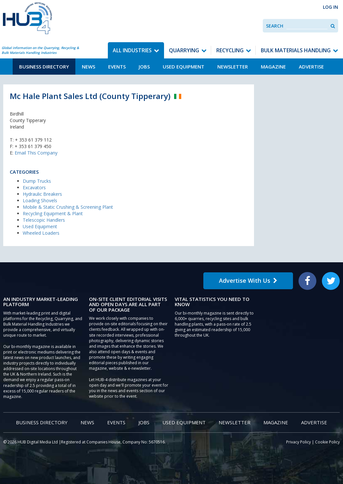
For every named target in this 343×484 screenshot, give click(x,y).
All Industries (132, 50)
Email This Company (36, 153)
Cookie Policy (327, 442)
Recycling (230, 50)
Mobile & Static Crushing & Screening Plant (68, 207)
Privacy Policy (298, 442)
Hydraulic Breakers (42, 194)
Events (117, 66)
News (88, 66)
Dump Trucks (37, 181)
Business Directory (44, 66)
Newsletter (232, 66)
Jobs (144, 66)
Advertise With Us (248, 280)
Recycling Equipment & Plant (53, 213)
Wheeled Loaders (41, 233)
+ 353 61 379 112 (33, 140)
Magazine (273, 66)
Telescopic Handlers (44, 220)
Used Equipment (183, 66)
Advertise (311, 66)
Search (274, 26)
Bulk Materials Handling (296, 50)
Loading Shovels (40, 200)
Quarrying (184, 50)
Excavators (34, 187)
